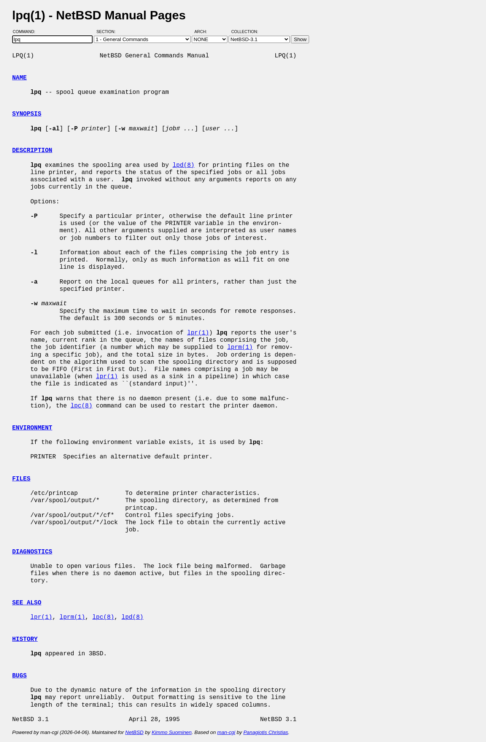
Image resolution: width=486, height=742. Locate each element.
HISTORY (25, 639)
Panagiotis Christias (265, 732)
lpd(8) (183, 165)
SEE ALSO (26, 603)
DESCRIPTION (32, 150)
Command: (26, 31)
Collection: (244, 31)
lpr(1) (198, 333)
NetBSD (134, 732)
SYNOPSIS (26, 114)
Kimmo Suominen (171, 732)
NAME (19, 78)
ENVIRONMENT (32, 428)
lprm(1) (239, 347)
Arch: (204, 31)
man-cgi (226, 732)
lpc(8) (82, 406)
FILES (21, 479)
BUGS (19, 676)
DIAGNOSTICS (32, 552)
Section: (107, 31)
